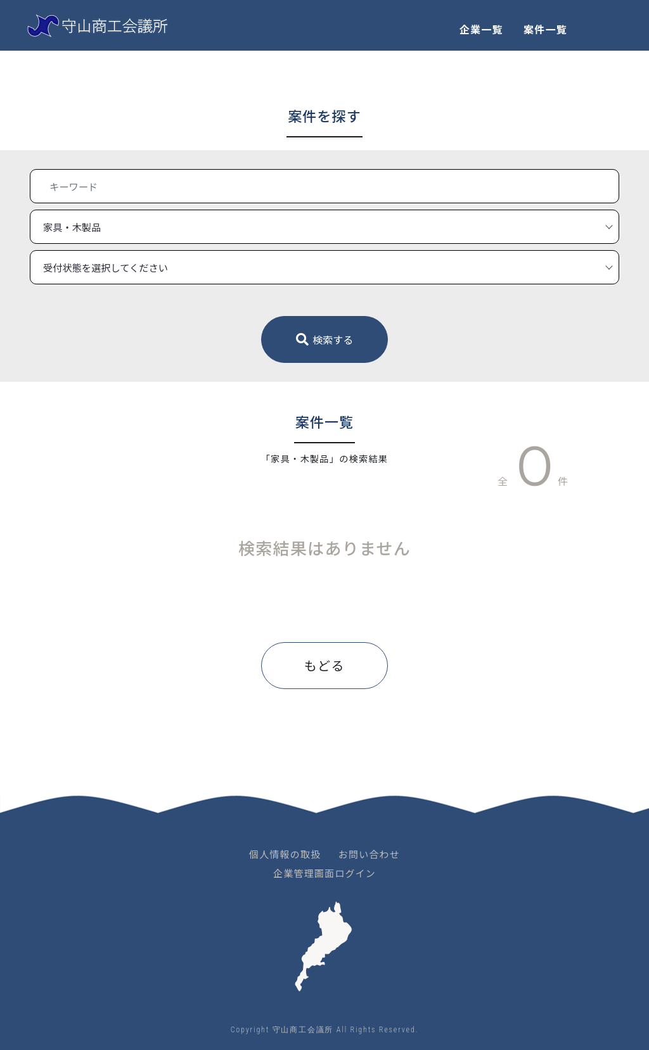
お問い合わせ (369, 854)
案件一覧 (545, 29)
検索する (325, 339)
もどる (324, 665)
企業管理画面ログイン (324, 873)
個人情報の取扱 (285, 854)
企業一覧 (481, 29)
